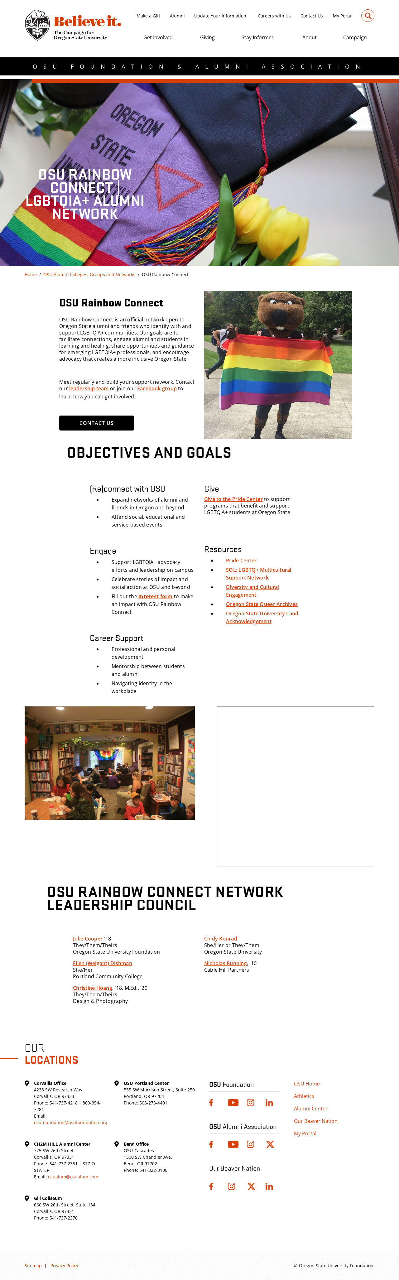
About (309, 37)
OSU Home (307, 1083)
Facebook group (157, 388)
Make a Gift (148, 16)
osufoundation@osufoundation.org (70, 1122)
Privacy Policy (64, 1265)
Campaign (355, 37)
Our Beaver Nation (316, 1121)
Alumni (177, 16)
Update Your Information (220, 16)
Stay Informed (258, 37)
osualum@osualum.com (73, 1177)
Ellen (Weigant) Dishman (102, 963)
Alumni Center (311, 1108)
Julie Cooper (88, 938)
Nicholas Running (225, 963)
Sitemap (33, 1265)
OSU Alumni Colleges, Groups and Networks (89, 274)
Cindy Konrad (220, 938)
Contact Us (311, 16)
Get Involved (158, 37)
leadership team (89, 388)
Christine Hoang (92, 987)
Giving (207, 37)
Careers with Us (274, 16)
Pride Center (241, 560)
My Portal (343, 16)
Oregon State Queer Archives (262, 604)
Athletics (304, 1096)
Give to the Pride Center (233, 499)
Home (31, 274)
